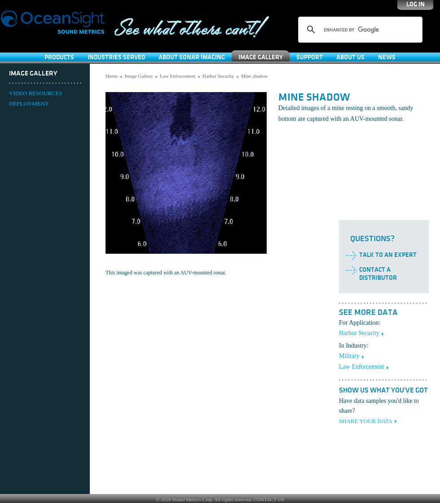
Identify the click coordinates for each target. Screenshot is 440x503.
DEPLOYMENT (28, 103)
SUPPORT (309, 57)
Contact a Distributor (378, 274)
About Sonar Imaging (191, 57)
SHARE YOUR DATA (365, 421)
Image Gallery (260, 57)
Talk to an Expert (388, 255)
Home (112, 76)
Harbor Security (218, 76)
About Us (350, 57)
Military (349, 356)
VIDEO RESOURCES (35, 93)
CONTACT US (269, 499)
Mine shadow (254, 76)
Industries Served (116, 57)
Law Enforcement (177, 76)
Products (59, 57)
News (387, 57)
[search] (359, 29)
